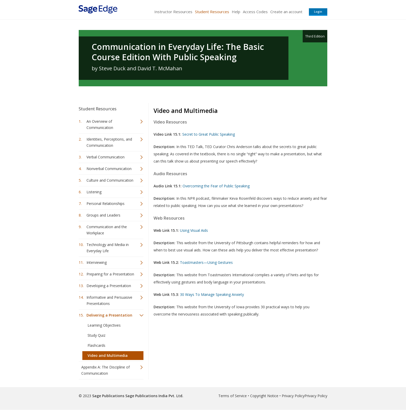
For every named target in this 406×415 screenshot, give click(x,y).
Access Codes (255, 11)
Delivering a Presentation (109, 315)
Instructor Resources (173, 11)
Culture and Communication (109, 180)
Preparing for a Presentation (110, 274)
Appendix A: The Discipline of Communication (105, 370)
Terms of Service (232, 395)
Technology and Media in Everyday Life (107, 247)
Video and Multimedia (108, 355)
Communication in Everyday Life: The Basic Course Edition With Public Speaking (178, 52)
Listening (94, 191)
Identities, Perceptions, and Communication (109, 142)
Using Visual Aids (194, 230)
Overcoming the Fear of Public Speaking (216, 185)
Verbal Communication (105, 157)
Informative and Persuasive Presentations (109, 300)
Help (236, 11)
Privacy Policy (293, 395)
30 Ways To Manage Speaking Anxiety (212, 294)
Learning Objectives (104, 325)
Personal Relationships (105, 203)
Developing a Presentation (108, 285)
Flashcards (96, 345)
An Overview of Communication (99, 124)
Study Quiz (96, 335)
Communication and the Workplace (106, 229)
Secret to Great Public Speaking (208, 134)
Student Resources (212, 11)
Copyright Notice (264, 395)
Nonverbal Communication (109, 168)
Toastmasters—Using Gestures (206, 262)
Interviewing (96, 262)
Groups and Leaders (103, 215)
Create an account (286, 11)
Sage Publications (108, 395)
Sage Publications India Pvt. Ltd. (153, 395)
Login (318, 11)
